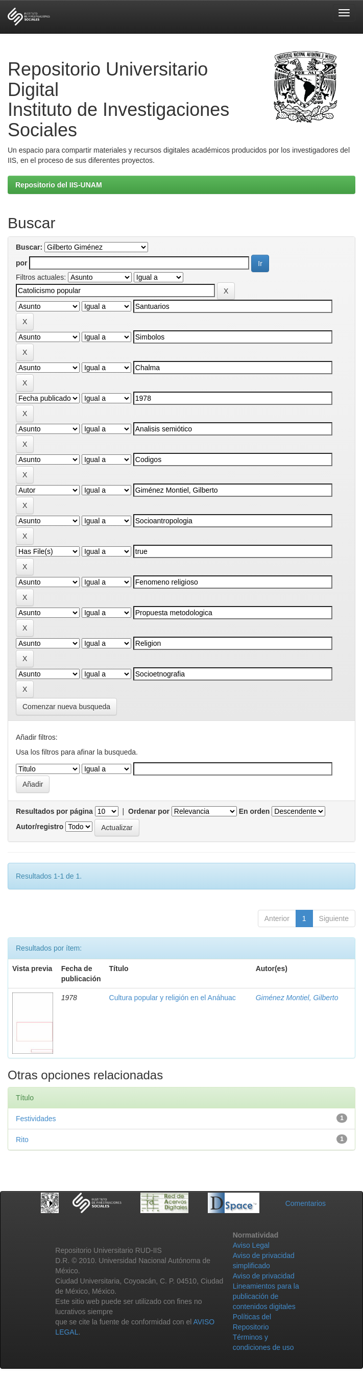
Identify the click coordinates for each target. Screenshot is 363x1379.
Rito (22, 1139)
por (22, 263)
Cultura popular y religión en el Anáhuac (172, 998)
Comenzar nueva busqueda (66, 707)
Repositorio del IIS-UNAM (58, 185)
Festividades (36, 1119)
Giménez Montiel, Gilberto (297, 998)
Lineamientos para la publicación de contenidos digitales (266, 1296)
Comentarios (305, 1203)
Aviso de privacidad (264, 1276)
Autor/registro (39, 826)
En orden (254, 811)
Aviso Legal (251, 1245)
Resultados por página (54, 811)
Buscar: (29, 247)
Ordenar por (149, 811)
